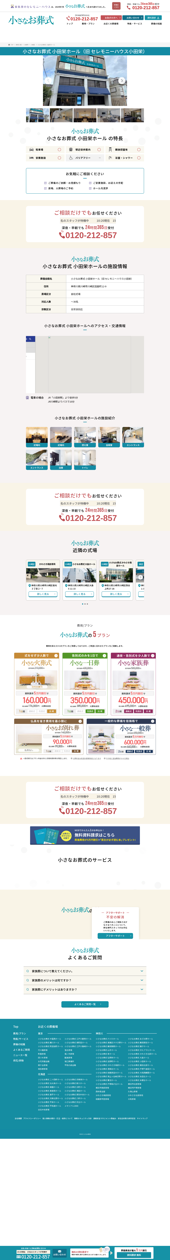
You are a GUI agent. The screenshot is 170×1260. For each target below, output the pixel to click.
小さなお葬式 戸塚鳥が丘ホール (109, 1205)
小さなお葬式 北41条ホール (49, 1204)
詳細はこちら (116, 6)
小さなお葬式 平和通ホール (49, 1227)
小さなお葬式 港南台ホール (107, 1190)
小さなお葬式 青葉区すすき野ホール (111, 1163)
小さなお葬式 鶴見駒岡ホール (108, 1167)
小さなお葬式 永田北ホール (139, 1197)
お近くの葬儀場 (111, 23)
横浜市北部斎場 (134, 1205)
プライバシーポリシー (32, 1239)
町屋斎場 (42, 1175)
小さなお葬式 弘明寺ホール (107, 1178)
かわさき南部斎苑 (103, 1216)
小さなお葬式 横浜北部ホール (140, 1186)
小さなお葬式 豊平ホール (48, 1215)
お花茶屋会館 (43, 1182)
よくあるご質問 (21, 1171)
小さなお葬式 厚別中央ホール (77, 1215)
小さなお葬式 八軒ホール (75, 1219)
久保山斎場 (132, 1212)
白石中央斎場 (43, 1230)
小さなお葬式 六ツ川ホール (107, 1160)
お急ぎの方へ (111, 17)
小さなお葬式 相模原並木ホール (109, 1193)
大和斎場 (132, 1220)
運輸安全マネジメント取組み (104, 1239)
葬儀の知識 (156, 23)
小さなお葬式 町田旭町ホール (50, 1167)
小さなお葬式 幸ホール (105, 1175)
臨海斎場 (68, 1178)
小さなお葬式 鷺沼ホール (106, 1201)
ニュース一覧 (20, 1176)
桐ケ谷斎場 (42, 1186)
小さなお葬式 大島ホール (138, 1178)
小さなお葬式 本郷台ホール (139, 1201)
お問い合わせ (133, 17)
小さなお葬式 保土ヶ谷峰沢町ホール (111, 1197)
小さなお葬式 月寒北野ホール (50, 1219)
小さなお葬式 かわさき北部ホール (142, 1175)
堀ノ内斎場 (69, 1175)
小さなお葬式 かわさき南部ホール (110, 1186)
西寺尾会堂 (100, 1212)
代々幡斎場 (42, 1171)
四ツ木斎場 (42, 1178)
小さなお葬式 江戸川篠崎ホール (78, 1167)
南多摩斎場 (42, 1190)
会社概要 (18, 1239)
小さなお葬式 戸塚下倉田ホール (141, 1190)
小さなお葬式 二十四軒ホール (50, 1200)
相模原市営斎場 (102, 1220)
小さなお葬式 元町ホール (75, 1208)
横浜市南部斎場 (102, 1209)
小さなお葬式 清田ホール (75, 1212)
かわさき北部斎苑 (135, 1216)
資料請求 (151, 17)
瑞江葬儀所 (69, 1182)
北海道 (41, 1195)
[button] (48, 80)
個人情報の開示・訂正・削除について (57, 1239)
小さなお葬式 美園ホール (48, 1208)
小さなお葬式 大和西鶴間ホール (141, 1193)
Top (15, 1148)
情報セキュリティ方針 (83, 1239)
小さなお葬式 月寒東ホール (76, 1200)
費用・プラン (88, 23)
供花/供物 (18, 1181)
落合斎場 (68, 1171)
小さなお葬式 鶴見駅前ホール (140, 1163)
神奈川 (99, 1154)
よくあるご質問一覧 (85, 1125)
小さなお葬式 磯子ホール (138, 1167)
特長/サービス (20, 1160)
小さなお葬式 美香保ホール (49, 1212)
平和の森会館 (70, 1186)
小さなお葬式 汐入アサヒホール (141, 1171)
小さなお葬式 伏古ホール (75, 1223)
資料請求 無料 (134, 1254)
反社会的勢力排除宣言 (127, 1239)
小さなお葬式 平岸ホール (48, 1223)
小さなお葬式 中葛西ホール (49, 1160)
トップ (69, 23)
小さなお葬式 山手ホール (106, 1171)
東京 (40, 1154)
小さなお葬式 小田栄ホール (139, 1182)
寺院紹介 (47, 911)
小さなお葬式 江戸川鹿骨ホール (78, 1160)
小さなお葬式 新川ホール (75, 1204)
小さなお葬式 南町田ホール (76, 1163)
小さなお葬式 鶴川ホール (48, 1163)
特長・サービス (134, 23)
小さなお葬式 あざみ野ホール (140, 1160)
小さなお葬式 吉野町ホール (107, 1182)
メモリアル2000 (71, 1227)
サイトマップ (142, 1239)
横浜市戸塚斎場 (134, 1209)
